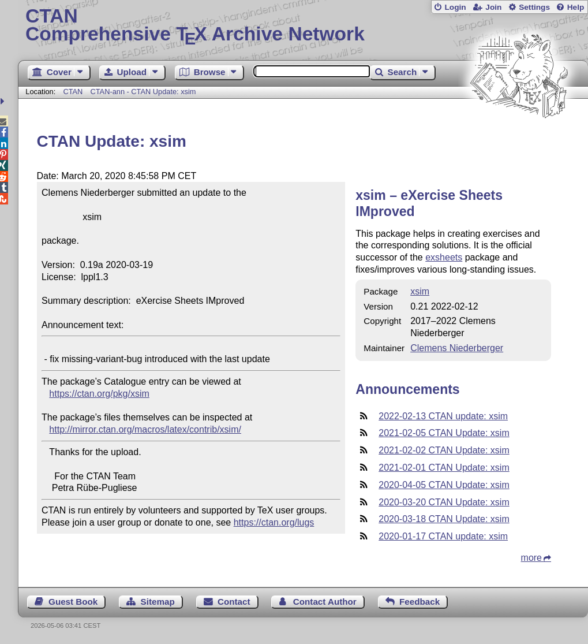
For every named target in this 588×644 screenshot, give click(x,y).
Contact (234, 601)
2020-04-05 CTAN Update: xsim (444, 485)
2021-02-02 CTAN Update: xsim (444, 450)
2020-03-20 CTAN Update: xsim (444, 502)
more (531, 558)
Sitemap (158, 601)
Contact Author (325, 601)
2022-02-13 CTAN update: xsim (443, 416)
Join (493, 7)
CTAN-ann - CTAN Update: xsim (143, 91)
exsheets (443, 257)
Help (576, 7)
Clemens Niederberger (456, 348)
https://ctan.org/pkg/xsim (99, 394)
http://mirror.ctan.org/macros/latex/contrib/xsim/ (145, 429)
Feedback (419, 601)
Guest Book (73, 601)
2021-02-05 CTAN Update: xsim (444, 433)
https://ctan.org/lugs (274, 522)
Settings (534, 7)
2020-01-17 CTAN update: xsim (443, 536)
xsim (419, 291)
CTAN (73, 91)
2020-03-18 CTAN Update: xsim (444, 519)
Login (455, 7)
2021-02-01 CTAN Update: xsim (444, 467)
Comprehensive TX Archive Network (302, 26)
